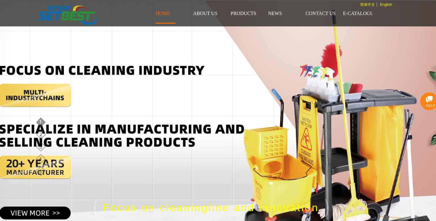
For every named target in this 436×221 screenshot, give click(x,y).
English (386, 4)
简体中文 (367, 4)
